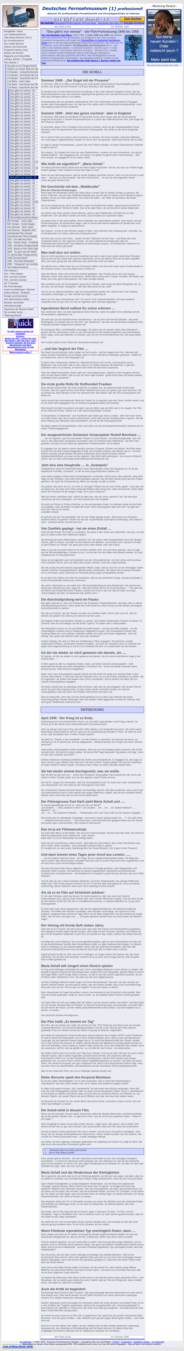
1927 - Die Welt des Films (19, 239)
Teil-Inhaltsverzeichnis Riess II (24, 217)
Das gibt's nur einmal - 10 (22, 121)
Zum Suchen (132, 18)
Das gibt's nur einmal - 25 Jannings (27, 168)
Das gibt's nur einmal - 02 (22, 97)
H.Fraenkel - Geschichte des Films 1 (24, 75)
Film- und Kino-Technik (15, 277)
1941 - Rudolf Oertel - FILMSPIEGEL (24, 242)
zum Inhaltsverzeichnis (15, 34)
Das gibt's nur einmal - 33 (22, 193)
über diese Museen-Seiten (16, 299)
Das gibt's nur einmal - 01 (22, 94)
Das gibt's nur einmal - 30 (22, 183)
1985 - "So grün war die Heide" (22, 252)
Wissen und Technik (13, 53)
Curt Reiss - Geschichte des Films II (24, 87)
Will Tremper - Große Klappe (21, 224)
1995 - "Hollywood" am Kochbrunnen (24, 264)
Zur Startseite (25, 1342)
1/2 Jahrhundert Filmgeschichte (22, 255)
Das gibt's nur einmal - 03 (22, 100)
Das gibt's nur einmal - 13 (22, 131)
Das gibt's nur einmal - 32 (22, 189)
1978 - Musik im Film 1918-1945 (22, 248)
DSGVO (116, 1342)
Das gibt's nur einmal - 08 (22, 115)
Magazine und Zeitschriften (17, 56)
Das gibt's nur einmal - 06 (22, 109)
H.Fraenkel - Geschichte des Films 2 (24, 78)
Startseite (60, 23)
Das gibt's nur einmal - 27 (22, 174)
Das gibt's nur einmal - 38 (22, 208)
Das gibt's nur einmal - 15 (22, 137)
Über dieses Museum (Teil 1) (18, 37)
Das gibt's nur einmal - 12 (22, 128)
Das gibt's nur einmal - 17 (22, 143)
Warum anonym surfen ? (20, 352)
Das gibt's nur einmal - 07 (22, 112)
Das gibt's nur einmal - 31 (22, 186)
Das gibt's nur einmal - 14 (22, 134)
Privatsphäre (126, 1342)
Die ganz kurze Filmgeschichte (22, 66)
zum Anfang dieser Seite (18, 1346)
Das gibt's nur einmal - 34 (22, 196)
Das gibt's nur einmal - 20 (22, 152)
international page (12, 305)
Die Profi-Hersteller (13, 286)
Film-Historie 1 (11, 62)
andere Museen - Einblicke (17, 292)
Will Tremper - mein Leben (20, 221)
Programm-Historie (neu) (16, 50)
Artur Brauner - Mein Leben (20, 227)
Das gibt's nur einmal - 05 (22, 106)
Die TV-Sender (11, 283)
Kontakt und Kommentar (15, 296)
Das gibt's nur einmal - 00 (22, 91)
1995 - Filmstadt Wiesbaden (20, 261)
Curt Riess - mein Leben (18, 81)
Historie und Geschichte (15, 47)
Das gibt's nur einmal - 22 (22, 158)
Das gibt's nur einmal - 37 (22, 205)
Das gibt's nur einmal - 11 (22, 124)
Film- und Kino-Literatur (15, 280)
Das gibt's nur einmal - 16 (22, 140)
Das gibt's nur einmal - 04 (22, 103)
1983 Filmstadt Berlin (17, 258)
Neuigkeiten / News (13, 31)
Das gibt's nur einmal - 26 (22, 171)
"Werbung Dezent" (13, 315)
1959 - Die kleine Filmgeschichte (22, 245)
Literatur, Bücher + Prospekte (18, 59)
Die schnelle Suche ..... (15, 312)
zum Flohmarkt (157, 1342)
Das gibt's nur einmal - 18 (22, 146)
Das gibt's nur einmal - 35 (22, 199)
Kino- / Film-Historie (13, 274)
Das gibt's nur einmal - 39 (22, 211)
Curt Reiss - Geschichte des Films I (24, 84)
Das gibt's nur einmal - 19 (22, 149)
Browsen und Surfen (14, 302)
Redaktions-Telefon (141, 1342)
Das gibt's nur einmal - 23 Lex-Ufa (26, 162)
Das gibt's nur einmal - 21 (22, 155)
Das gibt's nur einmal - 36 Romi (25, 202)
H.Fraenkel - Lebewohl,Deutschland (24, 72)
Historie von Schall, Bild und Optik (23, 69)
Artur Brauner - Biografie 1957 (21, 230)
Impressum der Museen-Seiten (19, 309)
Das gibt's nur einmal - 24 (22, 165)
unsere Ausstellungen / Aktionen (19, 289)
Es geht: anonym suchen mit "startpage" (20, 332)
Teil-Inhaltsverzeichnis (17, 267)
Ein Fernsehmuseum (14, 40)
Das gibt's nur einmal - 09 (22, 118)
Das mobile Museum (14, 43)
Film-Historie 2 (11, 270)
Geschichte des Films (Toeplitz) (22, 236)
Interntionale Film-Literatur (19, 233)
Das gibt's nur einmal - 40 (22, 214)
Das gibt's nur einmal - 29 (22, 180)
